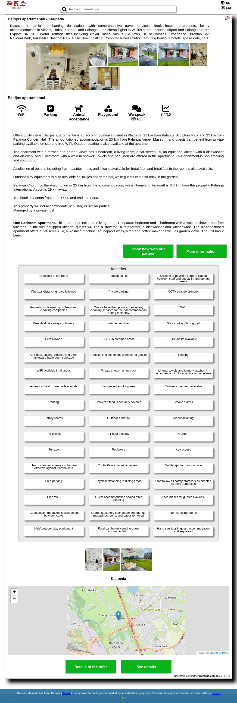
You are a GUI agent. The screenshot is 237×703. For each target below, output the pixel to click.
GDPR (216, 693)
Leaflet (201, 653)
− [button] (14, 599)
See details (146, 667)
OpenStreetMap (219, 653)
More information (201, 251)
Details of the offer (91, 667)
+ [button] (14, 592)
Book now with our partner (148, 251)
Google (66, 693)
